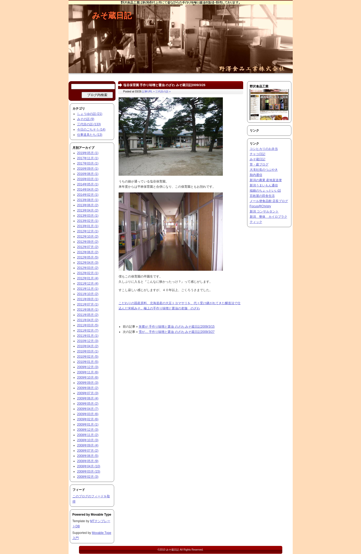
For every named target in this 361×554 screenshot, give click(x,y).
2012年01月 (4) (88, 278)
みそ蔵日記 (112, 15)
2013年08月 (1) (88, 200)
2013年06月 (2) (88, 205)
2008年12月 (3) (88, 430)
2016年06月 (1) (88, 174)
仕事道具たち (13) (89, 135)
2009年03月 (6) (88, 414)
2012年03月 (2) (88, 268)
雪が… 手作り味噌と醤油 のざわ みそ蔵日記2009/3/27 (177, 332)
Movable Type (101, 514)
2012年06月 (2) (88, 252)
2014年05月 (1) (88, 184)
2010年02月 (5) (88, 356)
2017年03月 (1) (88, 163)
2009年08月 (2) (88, 388)
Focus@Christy (260, 206)
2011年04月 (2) (88, 320)
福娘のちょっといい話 (265, 190)
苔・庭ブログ (259, 164)
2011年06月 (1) (88, 309)
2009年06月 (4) (88, 398)
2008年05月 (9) (88, 461)
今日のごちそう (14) (91, 129)
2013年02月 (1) (88, 221)
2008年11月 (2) (88, 435)
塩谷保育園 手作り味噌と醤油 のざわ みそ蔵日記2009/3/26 (164, 85)
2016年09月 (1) (88, 168)
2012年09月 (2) (88, 242)
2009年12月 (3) (88, 367)
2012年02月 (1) (88, 273)
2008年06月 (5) (88, 456)
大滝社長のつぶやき (264, 170)
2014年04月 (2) (88, 189)
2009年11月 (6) (88, 372)
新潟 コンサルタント (264, 211)
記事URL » (148, 91)
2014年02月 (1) (88, 195)
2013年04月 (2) (88, 210)
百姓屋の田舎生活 (262, 196)
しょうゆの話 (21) (89, 114)
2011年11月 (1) (88, 289)
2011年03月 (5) (88, 325)
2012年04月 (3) (88, 262)
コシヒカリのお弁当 (264, 149)
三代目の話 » (162, 91)
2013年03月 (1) (88, 215)
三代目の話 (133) (89, 124)
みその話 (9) (85, 119)
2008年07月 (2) (88, 450)
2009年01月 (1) (88, 424)
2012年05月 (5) (88, 257)
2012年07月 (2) (88, 247)
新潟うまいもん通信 (264, 185)
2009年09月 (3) (88, 383)
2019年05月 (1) (88, 153)
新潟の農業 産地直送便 (266, 180)
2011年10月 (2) (88, 294)
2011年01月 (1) (88, 336)
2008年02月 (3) (88, 477)
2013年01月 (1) (88, 226)
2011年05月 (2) (88, 315)
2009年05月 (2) (88, 403)
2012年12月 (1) (88, 231)
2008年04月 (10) (88, 466)
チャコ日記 (257, 154)
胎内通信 (256, 175)
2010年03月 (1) (88, 351)
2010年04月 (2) (88, 346)
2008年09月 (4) (88, 445)
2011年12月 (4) (88, 283)
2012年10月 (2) (88, 236)
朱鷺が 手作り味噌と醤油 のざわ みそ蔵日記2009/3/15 (177, 326)
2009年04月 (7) (88, 409)
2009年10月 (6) (88, 377)
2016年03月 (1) (88, 179)
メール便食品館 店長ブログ (269, 201)
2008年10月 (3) (88, 440)
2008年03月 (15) (88, 471)
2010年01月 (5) (88, 362)
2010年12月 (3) (88, 341)
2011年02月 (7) (88, 330)
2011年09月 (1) (88, 299)
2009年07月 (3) (88, 393)
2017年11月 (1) (88, 158)
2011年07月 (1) (88, 304)
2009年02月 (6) (88, 419)
